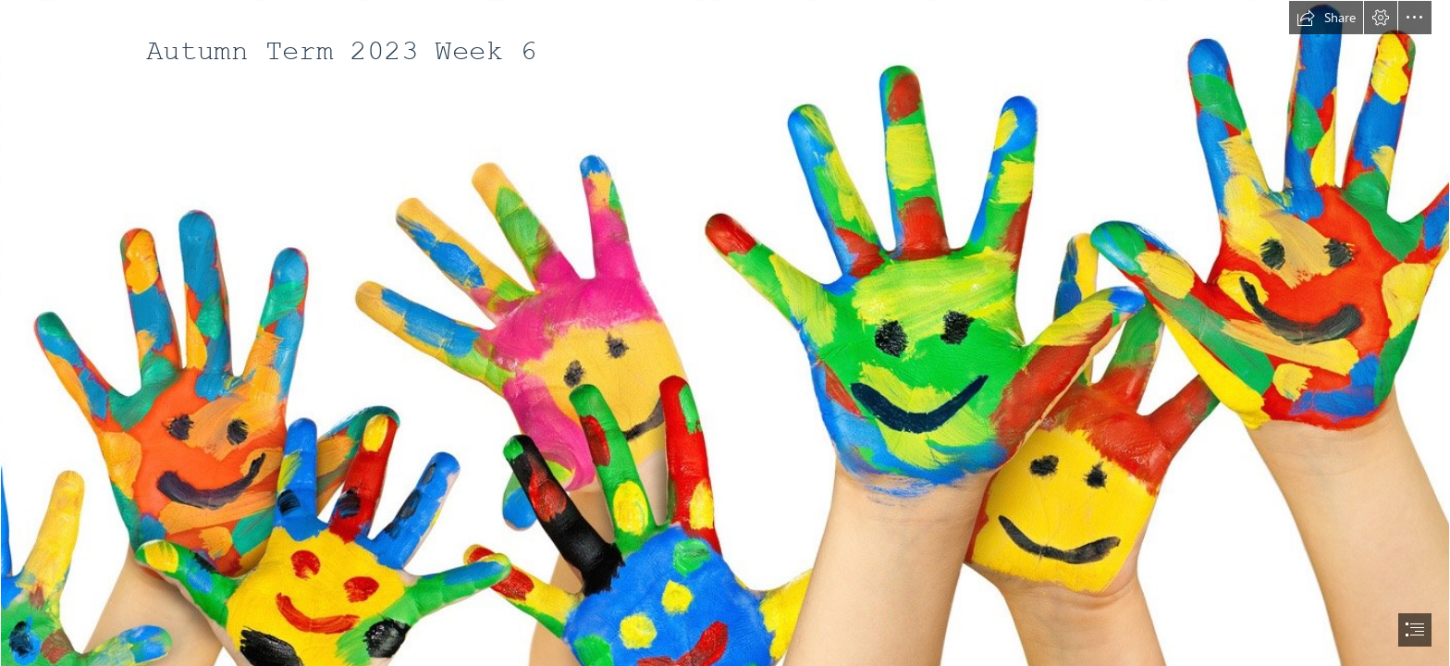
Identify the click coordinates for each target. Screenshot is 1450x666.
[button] (1326, 17)
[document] (725, 333)
